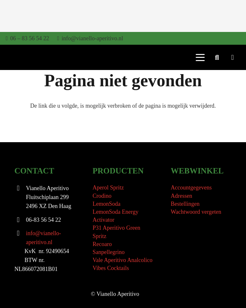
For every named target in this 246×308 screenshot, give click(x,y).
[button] (200, 57)
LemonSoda (106, 204)
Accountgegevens (191, 187)
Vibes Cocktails (111, 268)
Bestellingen (185, 204)
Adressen (181, 196)
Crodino (102, 196)
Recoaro (102, 244)
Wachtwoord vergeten (196, 212)
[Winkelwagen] (232, 57)
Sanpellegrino (109, 252)
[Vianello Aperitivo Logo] (24, 58)
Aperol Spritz (108, 187)
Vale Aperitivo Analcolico (122, 260)
